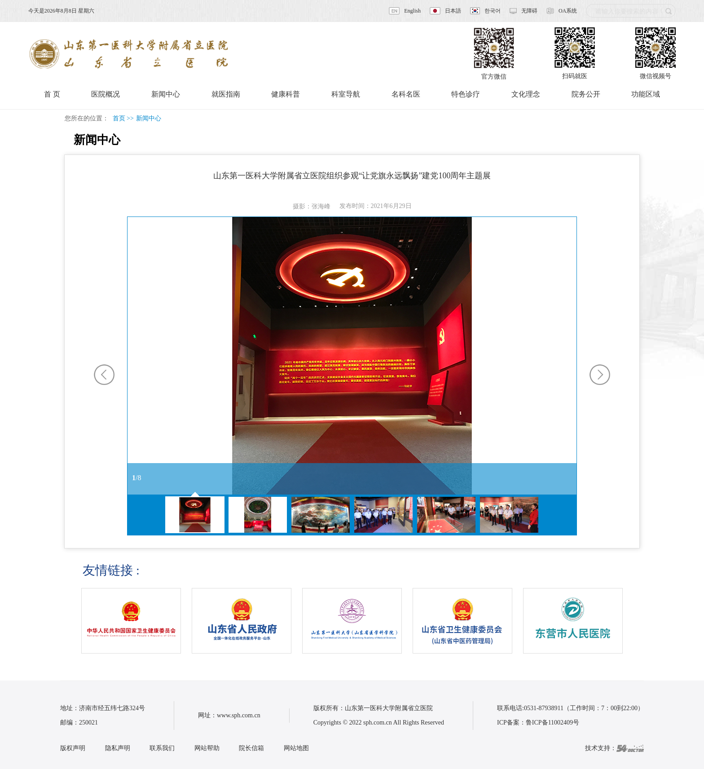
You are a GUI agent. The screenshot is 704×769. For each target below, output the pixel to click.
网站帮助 (207, 748)
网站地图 (296, 748)
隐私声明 (117, 748)
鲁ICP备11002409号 (552, 722)
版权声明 (72, 748)
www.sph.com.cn (238, 715)
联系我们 (162, 748)
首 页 (52, 94)
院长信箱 (251, 748)
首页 (119, 118)
